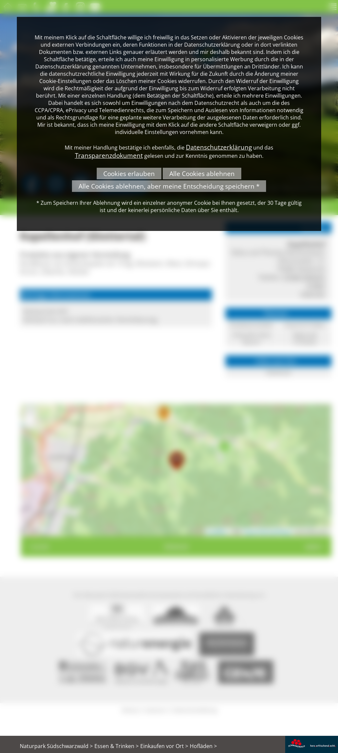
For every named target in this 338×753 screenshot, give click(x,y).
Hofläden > (203, 746)
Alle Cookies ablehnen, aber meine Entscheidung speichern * (169, 186)
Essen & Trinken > (116, 746)
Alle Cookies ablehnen (202, 173)
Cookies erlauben (129, 173)
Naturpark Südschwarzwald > (56, 746)
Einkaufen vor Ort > (164, 746)
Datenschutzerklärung (219, 147)
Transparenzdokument (109, 155)
